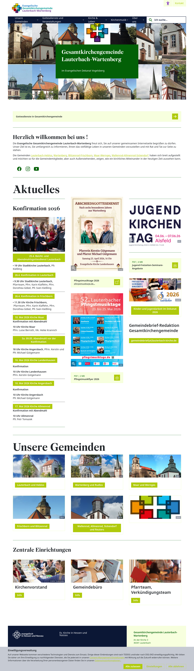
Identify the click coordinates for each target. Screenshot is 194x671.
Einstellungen (154, 666)
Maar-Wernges (102, 155)
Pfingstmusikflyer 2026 (86, 379)
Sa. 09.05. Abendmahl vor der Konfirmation (39, 340)
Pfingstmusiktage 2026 (86, 280)
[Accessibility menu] (168, 3)
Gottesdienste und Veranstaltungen (52, 19)
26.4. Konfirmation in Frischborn (33, 296)
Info (19, 595)
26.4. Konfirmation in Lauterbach (34, 275)
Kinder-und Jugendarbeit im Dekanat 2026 (155, 310)
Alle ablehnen (176, 666)
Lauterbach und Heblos (30, 485)
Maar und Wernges (144, 485)
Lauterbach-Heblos (41, 155)
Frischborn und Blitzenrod (32, 526)
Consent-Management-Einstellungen (107, 657)
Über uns (135, 19)
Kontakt (179, 3)
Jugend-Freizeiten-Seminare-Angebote (147, 267)
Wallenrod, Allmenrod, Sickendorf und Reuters (97, 528)
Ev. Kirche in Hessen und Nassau (73, 634)
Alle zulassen (133, 666)
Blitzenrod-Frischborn (80, 155)
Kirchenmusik (118, 19)
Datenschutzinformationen (108, 660)
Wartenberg (60, 155)
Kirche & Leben (93, 19)
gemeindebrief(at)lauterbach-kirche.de (154, 340)
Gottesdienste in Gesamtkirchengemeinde (39, 116)
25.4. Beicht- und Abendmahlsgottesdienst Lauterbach (39, 257)
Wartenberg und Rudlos (89, 485)
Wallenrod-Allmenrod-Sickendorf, (130, 155)
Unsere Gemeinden (21, 19)
